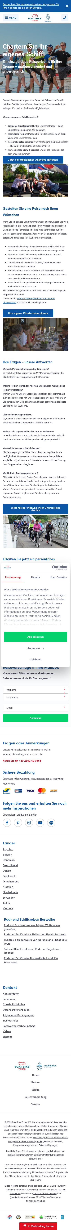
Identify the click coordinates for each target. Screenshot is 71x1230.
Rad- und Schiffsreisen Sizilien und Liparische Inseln (35, 934)
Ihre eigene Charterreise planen (28, 313)
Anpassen (35, 648)
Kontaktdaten (11, 993)
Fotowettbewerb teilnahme (19, 1026)
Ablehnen (35, 659)
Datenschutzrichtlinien (16, 1009)
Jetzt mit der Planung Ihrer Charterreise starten (35, 509)
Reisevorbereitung (35, 1097)
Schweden (9, 897)
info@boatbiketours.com (44, 1193)
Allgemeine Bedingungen (18, 1015)
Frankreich (9, 876)
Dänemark (9, 860)
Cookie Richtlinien (14, 1004)
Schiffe (35, 1089)
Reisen (35, 1082)
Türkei (6, 903)
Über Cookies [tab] (58, 577)
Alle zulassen (35, 636)
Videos (7, 1031)
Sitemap (7, 1036)
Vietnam (8, 908)
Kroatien (8, 887)
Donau (7, 870)
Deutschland (10, 865)
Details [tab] (35, 577)
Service (35, 1104)
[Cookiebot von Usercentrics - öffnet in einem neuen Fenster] (52, 567)
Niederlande (10, 892)
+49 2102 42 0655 (30, 760)
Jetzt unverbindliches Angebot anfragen (33, 159)
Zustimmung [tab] (13, 577)
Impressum (9, 999)
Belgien (7, 854)
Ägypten (8, 849)
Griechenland (11, 881)
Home (35, 1075)
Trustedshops (10, 1020)
